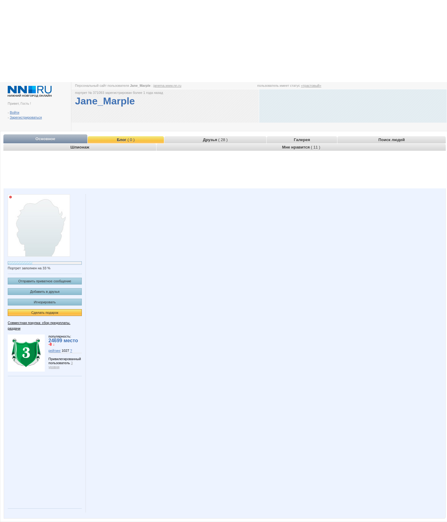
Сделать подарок (44, 312)
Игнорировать (45, 302)
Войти (14, 112)
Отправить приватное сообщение (44, 281)
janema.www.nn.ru (167, 85)
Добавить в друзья (44, 291)
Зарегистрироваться (26, 117)
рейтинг (54, 350)
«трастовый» (311, 85)
